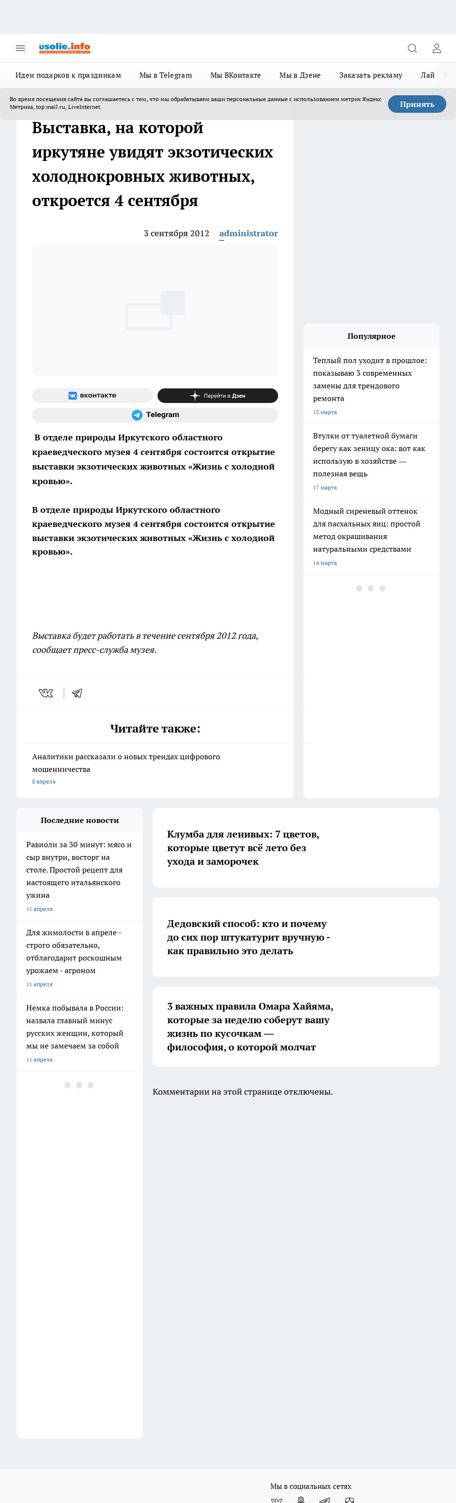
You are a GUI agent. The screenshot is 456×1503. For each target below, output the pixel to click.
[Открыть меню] (20, 48)
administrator (248, 233)
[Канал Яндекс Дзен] (218, 395)
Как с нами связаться (45, 1233)
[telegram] (80, 693)
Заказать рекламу (371, 75)
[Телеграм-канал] (155, 415)
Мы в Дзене (300, 75)
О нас (111, 1233)
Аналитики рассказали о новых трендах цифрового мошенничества (155, 770)
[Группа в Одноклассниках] (301, 1172)
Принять (417, 104)
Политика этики (125, 1211)
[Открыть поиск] (412, 48)
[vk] (46, 693)
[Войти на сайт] (436, 48)
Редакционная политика (223, 1211)
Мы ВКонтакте (236, 75)
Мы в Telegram (166, 75)
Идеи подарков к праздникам (68, 75)
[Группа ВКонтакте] (92, 395)
